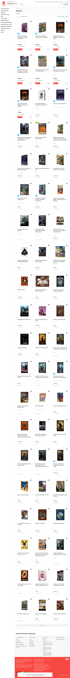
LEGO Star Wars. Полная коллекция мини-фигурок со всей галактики (59, 230)
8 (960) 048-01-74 (12, 3)
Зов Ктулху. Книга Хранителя (59, 103)
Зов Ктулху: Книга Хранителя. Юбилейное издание (24, 169)
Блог (30, 639)
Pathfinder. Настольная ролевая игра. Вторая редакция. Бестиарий (22, 71)
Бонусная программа (46, 1)
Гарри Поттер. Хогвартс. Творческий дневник (58, 290)
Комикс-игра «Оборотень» (59, 319)
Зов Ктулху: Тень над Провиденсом (22, 199)
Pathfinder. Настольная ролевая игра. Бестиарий (59, 169)
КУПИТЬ (19, 49)
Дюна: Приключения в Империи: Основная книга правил (59, 37)
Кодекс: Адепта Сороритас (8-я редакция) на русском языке (60, 348)
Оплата (44, 639)
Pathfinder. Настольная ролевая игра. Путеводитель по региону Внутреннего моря (60, 139)
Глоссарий (32, 644)
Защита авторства (19, 642)
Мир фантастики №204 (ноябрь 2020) (22, 406)
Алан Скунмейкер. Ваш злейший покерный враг (22, 261)
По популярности (24, 16)
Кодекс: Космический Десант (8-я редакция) (24, 464)
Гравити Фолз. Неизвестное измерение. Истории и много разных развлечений (41, 554)
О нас (17, 639)
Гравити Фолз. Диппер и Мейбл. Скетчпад (40, 290)
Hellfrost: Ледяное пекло (58, 523)
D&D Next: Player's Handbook (59, 613)
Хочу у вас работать (20, 644)
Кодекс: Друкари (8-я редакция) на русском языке (59, 553)
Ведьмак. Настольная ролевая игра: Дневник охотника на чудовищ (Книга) (24, 139)
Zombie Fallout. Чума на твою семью (59, 435)
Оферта (44, 650)
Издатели (31, 642)
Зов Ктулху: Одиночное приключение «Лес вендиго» (59, 377)
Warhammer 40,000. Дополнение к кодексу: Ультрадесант (40, 230)
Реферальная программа (47, 644)
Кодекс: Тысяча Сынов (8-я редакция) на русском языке (41, 377)
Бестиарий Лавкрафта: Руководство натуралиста (41, 104)
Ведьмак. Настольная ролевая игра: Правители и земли (60, 70)
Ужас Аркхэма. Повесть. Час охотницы (24, 524)
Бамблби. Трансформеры (41, 613)
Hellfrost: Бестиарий (40, 523)
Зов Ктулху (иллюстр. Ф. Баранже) (22, 230)
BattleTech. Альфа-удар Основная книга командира (41, 36)
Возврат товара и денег (47, 642)
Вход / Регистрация (60, 639)
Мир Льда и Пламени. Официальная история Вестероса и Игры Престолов (24, 435)
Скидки (36, 1)
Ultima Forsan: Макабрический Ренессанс (60, 495)
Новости (57, 1)
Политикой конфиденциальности (38, 675)
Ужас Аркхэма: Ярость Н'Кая (42, 494)
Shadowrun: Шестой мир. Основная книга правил (58, 585)
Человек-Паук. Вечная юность (60, 405)
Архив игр (31, 640)
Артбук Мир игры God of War (23, 319)
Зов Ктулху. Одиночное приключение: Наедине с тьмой (58, 465)
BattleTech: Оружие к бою (23, 613)
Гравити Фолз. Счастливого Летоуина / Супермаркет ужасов (59, 261)
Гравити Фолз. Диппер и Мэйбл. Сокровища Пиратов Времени (59, 199)
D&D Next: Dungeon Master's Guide (41, 320)
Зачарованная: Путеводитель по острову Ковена (42, 70)
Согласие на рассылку (47, 652)
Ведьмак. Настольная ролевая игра (42, 169)
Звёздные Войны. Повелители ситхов (24, 377)
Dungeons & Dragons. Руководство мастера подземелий (22, 37)
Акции (40, 1)
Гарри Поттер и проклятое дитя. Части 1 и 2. (23, 553)
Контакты (61, 1)
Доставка (52, 1)
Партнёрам (18, 640)
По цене (17, 16)
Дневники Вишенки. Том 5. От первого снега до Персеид (42, 585)
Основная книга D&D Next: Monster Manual (41, 261)
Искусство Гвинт (21, 289)
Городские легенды (21, 347)
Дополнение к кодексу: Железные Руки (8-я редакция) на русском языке (41, 465)
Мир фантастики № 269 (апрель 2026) (40, 138)
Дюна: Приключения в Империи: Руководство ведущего (22, 105)
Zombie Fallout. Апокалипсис (41, 347)
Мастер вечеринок (39, 405)
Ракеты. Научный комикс (23, 494)
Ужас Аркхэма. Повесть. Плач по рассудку (24, 585)
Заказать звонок (10, 5)
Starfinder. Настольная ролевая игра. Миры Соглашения (40, 199)
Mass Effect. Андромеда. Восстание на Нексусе (40, 435)
